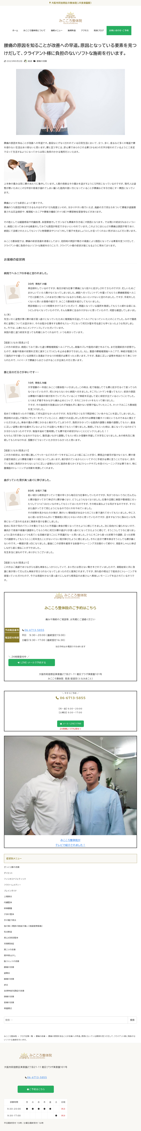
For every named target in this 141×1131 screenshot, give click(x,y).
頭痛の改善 (9, 996)
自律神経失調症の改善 (14, 991)
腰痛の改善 (42, 61)
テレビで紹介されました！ (70, 845)
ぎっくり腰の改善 (12, 867)
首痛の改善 (9, 1002)
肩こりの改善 (10, 950)
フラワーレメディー (12, 885)
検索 (132, 1020)
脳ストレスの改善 (11, 961)
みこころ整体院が (70, 840)
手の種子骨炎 (10, 920)
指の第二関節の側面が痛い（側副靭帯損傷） (23, 926)
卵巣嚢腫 (8, 908)
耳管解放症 (9, 944)
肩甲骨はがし (10, 955)
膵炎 (6, 985)
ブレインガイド (10, 891)
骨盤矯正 (8, 1008)
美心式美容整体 (11, 938)
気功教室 (8, 932)
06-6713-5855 (34, 630)
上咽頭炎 (8, 896)
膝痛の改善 (9, 979)
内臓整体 (8, 902)
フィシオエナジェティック (15, 879)
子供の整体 (9, 914)
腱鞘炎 (7, 973)
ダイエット (8, 873)
